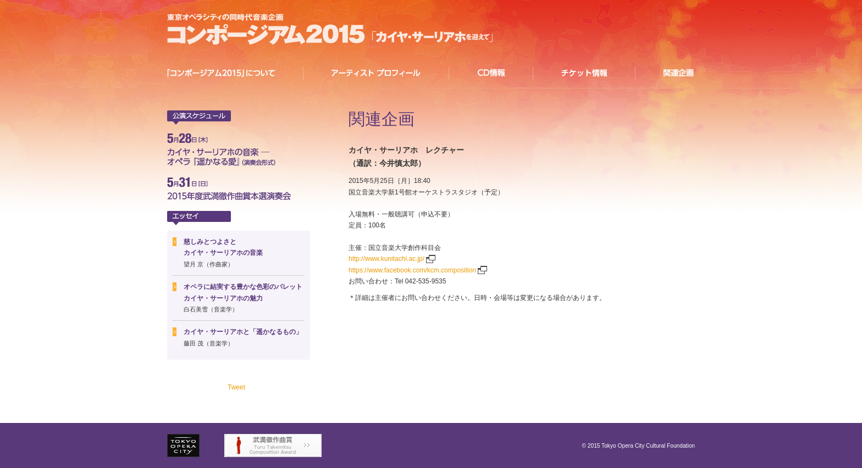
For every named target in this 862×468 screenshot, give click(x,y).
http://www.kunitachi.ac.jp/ (386, 259)
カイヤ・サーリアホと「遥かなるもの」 (243, 332)
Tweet (236, 387)
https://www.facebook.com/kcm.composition (412, 270)
